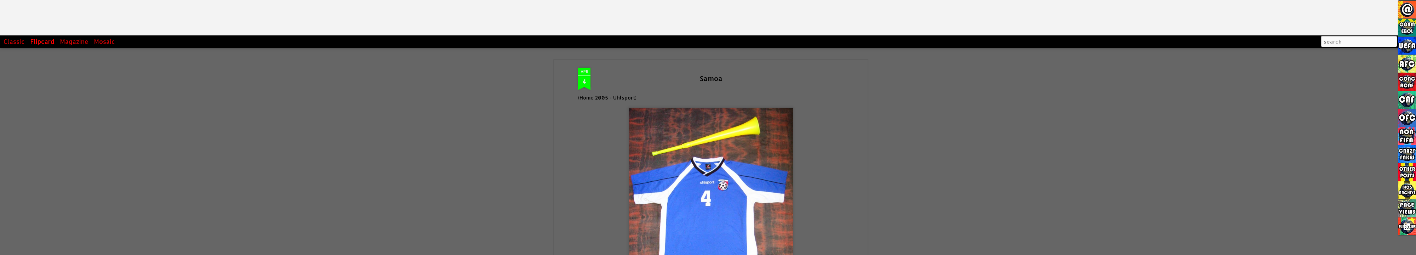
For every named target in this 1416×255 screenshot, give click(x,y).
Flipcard (42, 41)
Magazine (74, 41)
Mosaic (104, 41)
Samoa (711, 78)
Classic (14, 41)
